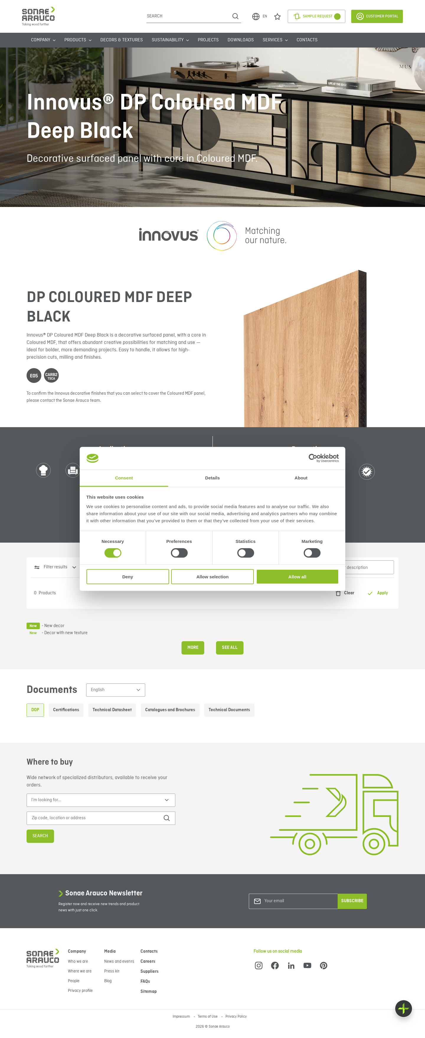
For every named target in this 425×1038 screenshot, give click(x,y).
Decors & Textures (121, 40)
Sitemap (148, 991)
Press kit (112, 971)
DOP (35, 710)
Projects (208, 40)
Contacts (307, 40)
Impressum (182, 1016)
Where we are (79, 971)
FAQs (145, 981)
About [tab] (301, 477)
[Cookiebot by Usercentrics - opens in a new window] (313, 458)
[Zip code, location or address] (92, 818)
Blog (108, 981)
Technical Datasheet (112, 710)
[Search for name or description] (349, 567)
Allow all (297, 576)
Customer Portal (377, 16)
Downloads (241, 40)
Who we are (78, 961)
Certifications (66, 710)
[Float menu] (403, 1008)
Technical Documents (229, 710)
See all (230, 647)
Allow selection (212, 576)
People (73, 981)
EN (259, 16)
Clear (343, 593)
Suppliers (149, 971)
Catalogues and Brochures (170, 710)
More (192, 647)
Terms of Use (208, 1016)
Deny (127, 576)
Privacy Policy (236, 1016)
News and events (119, 961)
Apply (377, 593)
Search (40, 836)
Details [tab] (212, 477)
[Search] (188, 16)
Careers (147, 961)
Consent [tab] (124, 477)
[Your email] (288, 901)
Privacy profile (80, 990)
